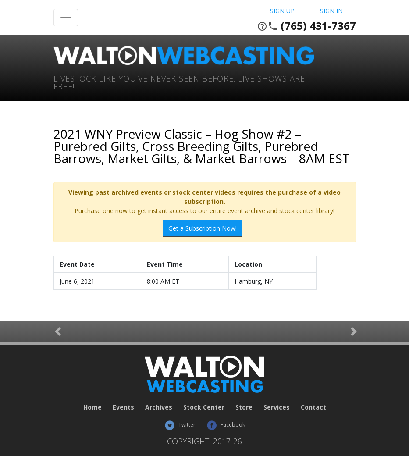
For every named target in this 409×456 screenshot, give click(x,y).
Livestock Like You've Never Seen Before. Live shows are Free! (179, 81)
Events (123, 407)
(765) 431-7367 (306, 26)
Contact (313, 407)
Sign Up (282, 11)
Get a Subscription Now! (202, 228)
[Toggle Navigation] (65, 17)
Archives (158, 407)
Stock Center (203, 407)
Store (244, 407)
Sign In (331, 11)
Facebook (225, 424)
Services (276, 407)
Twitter (180, 424)
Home (92, 407)
